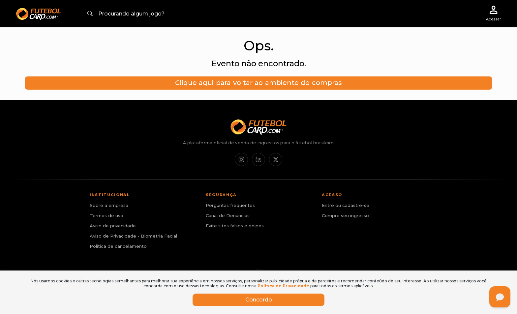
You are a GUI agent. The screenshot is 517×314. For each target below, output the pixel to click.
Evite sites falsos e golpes (235, 225)
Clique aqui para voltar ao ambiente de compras (258, 83)
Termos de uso (106, 215)
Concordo (258, 300)
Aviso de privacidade (113, 225)
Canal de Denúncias (228, 215)
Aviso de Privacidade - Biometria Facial (133, 236)
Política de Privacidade (283, 285)
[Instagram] (241, 159)
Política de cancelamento (118, 246)
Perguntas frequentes (230, 205)
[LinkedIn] (258, 159)
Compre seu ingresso (345, 215)
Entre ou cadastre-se (345, 205)
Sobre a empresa (109, 205)
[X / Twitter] (275, 159)
